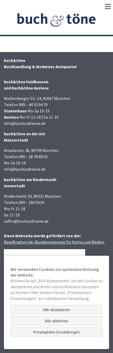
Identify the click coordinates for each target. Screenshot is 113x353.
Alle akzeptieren (57, 309)
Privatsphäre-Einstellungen (56, 332)
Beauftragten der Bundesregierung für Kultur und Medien (54, 242)
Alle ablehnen (56, 321)
